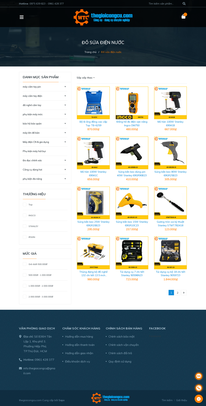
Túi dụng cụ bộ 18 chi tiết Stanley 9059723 (170, 273)
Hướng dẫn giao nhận (79, 353)
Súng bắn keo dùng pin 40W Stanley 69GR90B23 (132, 173)
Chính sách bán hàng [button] (124, 328)
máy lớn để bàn (31, 132)
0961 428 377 (44, 359)
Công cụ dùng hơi (32, 169)
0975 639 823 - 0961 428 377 (46, 3)
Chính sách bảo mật (122, 336)
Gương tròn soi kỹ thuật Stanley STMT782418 (170, 223)
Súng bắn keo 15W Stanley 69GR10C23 (132, 223)
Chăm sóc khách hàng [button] (81, 328)
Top (28, 204)
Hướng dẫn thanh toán (80, 345)
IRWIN (29, 236)
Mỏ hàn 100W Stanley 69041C (93, 173)
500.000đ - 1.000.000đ (37, 274)
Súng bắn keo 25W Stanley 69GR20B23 (93, 223)
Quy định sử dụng (120, 361)
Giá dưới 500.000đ (35, 263)
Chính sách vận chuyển (124, 345)
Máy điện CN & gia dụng (36, 142)
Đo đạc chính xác (32, 160)
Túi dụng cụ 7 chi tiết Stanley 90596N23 (132, 273)
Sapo (62, 400)
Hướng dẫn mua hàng (79, 336)
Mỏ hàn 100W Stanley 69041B (170, 123)
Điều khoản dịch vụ (77, 361)
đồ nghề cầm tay (32, 105)
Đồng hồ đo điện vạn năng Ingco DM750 (131, 123)
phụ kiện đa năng (32, 178)
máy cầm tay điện (32, 95)
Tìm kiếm (167, 400)
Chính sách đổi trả (120, 353)
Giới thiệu (181, 400)
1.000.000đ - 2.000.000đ (38, 285)
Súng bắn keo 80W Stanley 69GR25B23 (170, 173)
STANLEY (30, 226)
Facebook (155, 336)
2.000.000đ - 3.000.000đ (38, 296)
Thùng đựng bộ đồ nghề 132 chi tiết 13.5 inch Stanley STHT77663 (93, 275)
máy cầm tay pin (32, 86)
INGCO (29, 215)
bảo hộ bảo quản (32, 123)
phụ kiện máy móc (33, 114)
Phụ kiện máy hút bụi (34, 151)
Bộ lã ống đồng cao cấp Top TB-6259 (93, 123)
